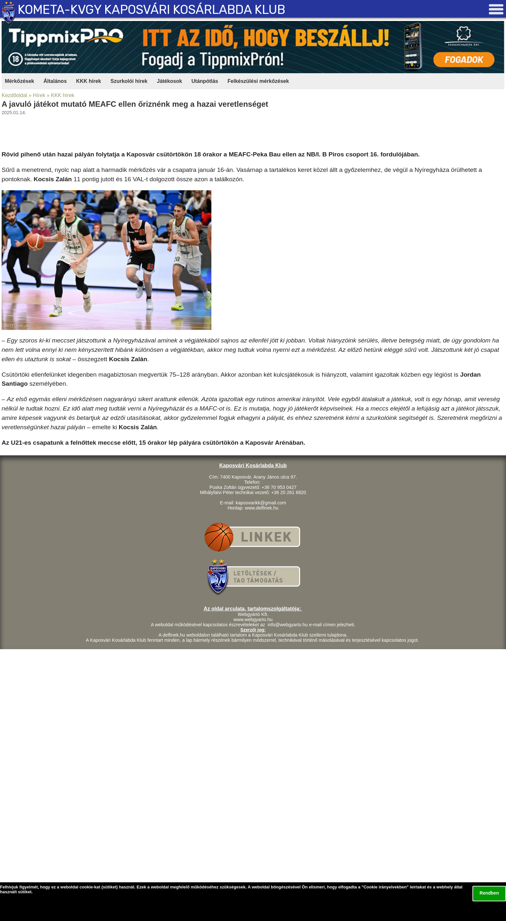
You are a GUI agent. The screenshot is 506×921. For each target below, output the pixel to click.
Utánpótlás (204, 81)
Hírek (39, 95)
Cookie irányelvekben (385, 887)
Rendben (489, 893)
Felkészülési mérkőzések (258, 81)
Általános (55, 81)
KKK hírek (88, 81)
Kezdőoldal (14, 95)
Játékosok (169, 81)
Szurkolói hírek (128, 81)
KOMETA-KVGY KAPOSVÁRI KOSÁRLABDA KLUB (151, 9)
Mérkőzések (19, 81)
